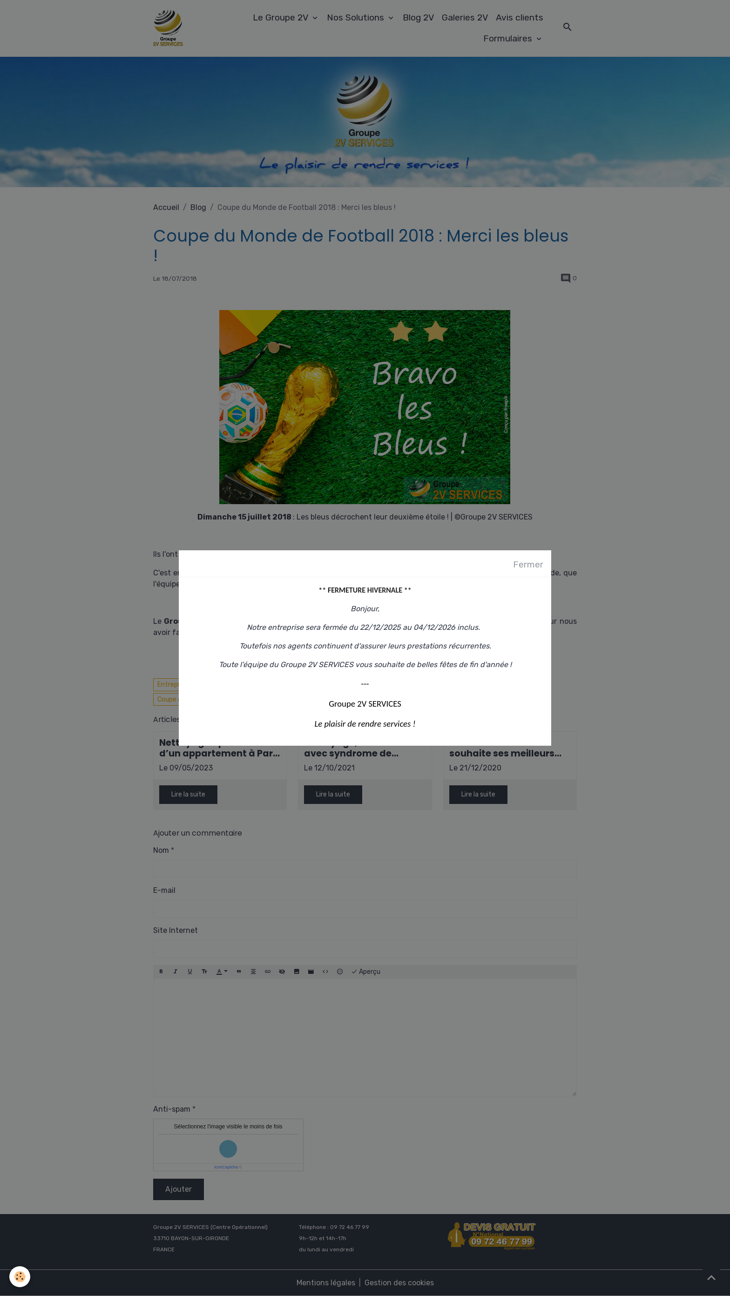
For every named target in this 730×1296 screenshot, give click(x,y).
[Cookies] (19, 1276)
